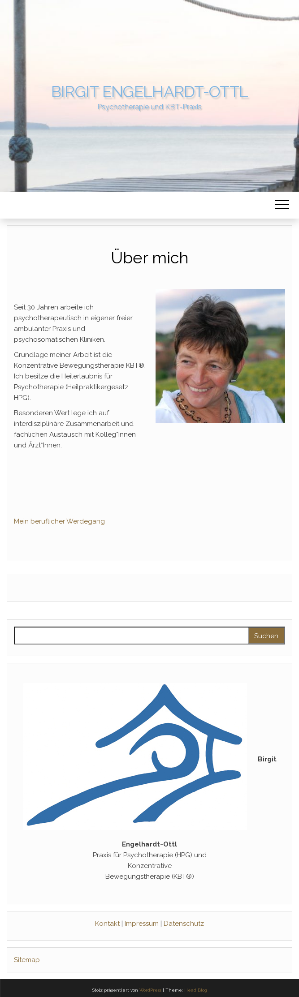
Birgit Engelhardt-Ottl (149, 91)
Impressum (142, 924)
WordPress (150, 990)
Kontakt (108, 924)
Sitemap (27, 960)
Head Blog (195, 990)
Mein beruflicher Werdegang (59, 521)
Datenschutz (184, 924)
